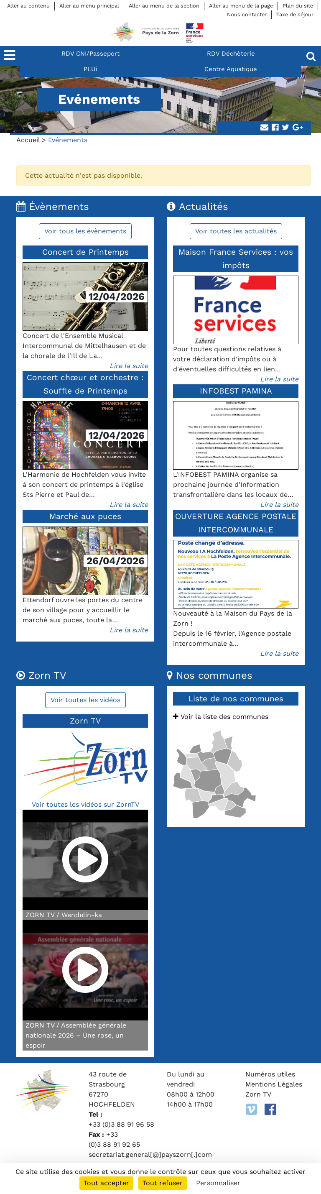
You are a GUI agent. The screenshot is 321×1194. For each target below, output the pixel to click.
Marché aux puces (85, 516)
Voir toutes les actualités (236, 231)
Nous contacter (247, 14)
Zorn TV (258, 1094)
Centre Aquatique (230, 69)
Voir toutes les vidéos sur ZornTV (85, 804)
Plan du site (298, 6)
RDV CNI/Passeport (90, 53)
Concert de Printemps (85, 252)
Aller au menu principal (89, 6)
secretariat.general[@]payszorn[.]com (150, 1154)
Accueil (28, 140)
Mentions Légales (273, 1084)
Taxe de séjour (294, 14)
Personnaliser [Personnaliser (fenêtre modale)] (218, 1183)
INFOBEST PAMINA (236, 391)
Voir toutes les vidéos (85, 700)
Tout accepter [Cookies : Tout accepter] (106, 1183)
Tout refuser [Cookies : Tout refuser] (163, 1183)
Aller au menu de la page (241, 6)
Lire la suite (129, 366)
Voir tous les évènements (85, 231)
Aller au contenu (28, 6)
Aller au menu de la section (164, 6)
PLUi (90, 69)
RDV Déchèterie (231, 53)
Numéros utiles (270, 1074)
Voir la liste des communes (220, 717)
